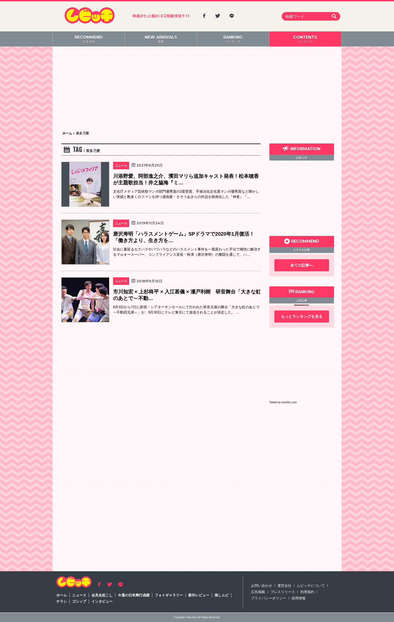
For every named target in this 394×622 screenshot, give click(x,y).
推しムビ (222, 595)
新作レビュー (198, 595)
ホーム (61, 595)
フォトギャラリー (169, 595)
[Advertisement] (197, 89)
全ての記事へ (301, 265)
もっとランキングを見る (301, 316)
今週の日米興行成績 (134, 595)
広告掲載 (258, 592)
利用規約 (307, 592)
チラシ (61, 601)
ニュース (79, 595)
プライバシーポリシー (268, 598)
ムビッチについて (311, 585)
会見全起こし (102, 595)
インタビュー (102, 601)
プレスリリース (282, 592)
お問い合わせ (261, 585)
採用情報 (298, 598)
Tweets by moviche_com (283, 402)
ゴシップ (79, 601)
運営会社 (284, 585)
